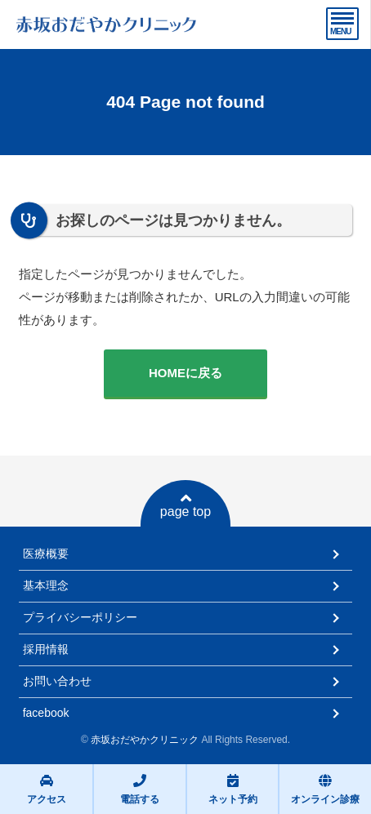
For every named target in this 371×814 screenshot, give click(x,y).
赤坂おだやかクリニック (145, 739)
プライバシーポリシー (80, 617)
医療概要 (46, 553)
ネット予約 (232, 789)
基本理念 (46, 585)
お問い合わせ (57, 680)
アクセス (46, 789)
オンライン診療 (325, 789)
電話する (139, 789)
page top (185, 505)
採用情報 (46, 649)
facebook (46, 712)
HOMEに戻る (185, 373)
